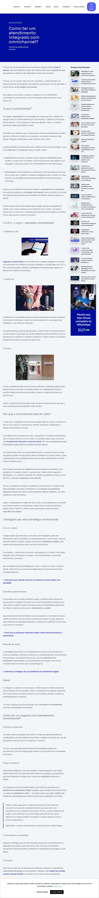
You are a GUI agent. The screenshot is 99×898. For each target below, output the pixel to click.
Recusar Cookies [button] (42, 892)
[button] (17, 6)
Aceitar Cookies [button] (57, 892)
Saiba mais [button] (57, 886)
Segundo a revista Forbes (13, 262)
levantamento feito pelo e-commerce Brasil (23, 442)
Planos (48, 7)
